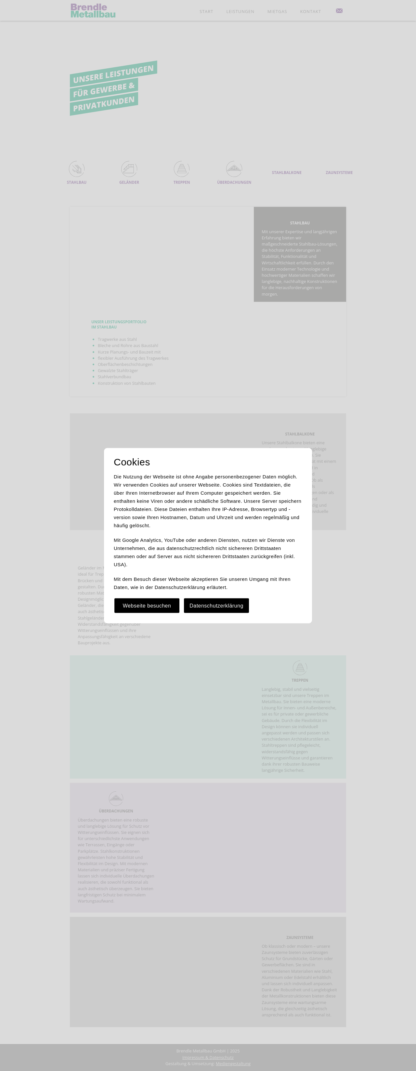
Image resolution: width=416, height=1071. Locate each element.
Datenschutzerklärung (216, 605)
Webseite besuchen (147, 605)
